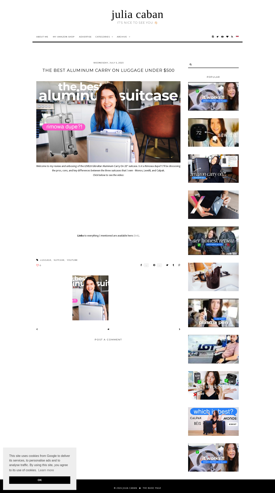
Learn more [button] (46, 470)
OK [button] (40, 480)
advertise (85, 37)
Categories (102, 37)
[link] (136, 235)
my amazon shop (63, 37)
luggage (45, 260)
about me (42, 37)
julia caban (138, 14)
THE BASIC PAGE (152, 488)
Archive (122, 37)
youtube (72, 260)
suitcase (59, 260)
